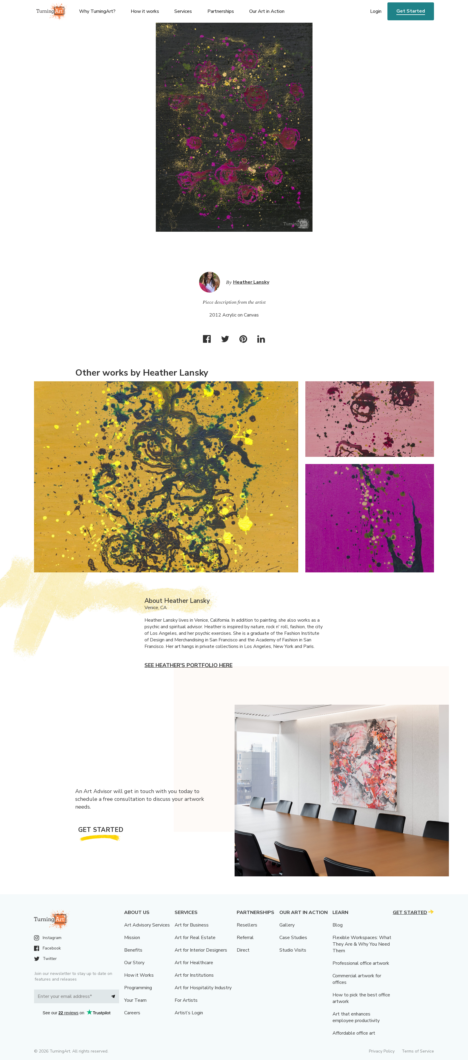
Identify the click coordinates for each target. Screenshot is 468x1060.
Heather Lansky (251, 282)
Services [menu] (183, 11)
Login (375, 11)
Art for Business (192, 925)
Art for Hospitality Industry (203, 987)
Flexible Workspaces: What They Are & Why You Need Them (361, 944)
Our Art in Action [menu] (266, 11)
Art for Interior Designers (201, 950)
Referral (245, 937)
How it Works (139, 975)
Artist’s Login (189, 1013)
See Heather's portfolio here (188, 665)
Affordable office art (353, 1033)
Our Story (134, 962)
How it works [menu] (145, 11)
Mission (132, 937)
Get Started (410, 11)
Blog (337, 925)
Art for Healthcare (194, 962)
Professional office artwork (360, 963)
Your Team (135, 1000)
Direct (243, 950)
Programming (138, 987)
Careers (132, 1013)
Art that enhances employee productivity (356, 1017)
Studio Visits (292, 950)
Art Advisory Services (147, 925)
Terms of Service (418, 1051)
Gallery (287, 925)
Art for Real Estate (195, 937)
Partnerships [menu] (220, 11)
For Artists (186, 1000)
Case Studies (293, 937)
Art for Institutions (194, 975)
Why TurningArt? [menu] (97, 11)
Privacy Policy (382, 1051)
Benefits (133, 950)
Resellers (247, 925)
